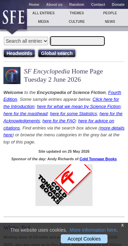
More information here (93, 230)
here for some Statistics (73, 113)
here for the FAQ (58, 120)
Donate (118, 4)
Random (76, 4)
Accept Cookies (84, 239)
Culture (77, 22)
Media (43, 22)
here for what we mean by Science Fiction (78, 106)
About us (54, 4)
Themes (77, 13)
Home (34, 4)
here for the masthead (25, 113)
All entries (43, 13)
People (110, 13)
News (110, 22)
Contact (98, 4)
